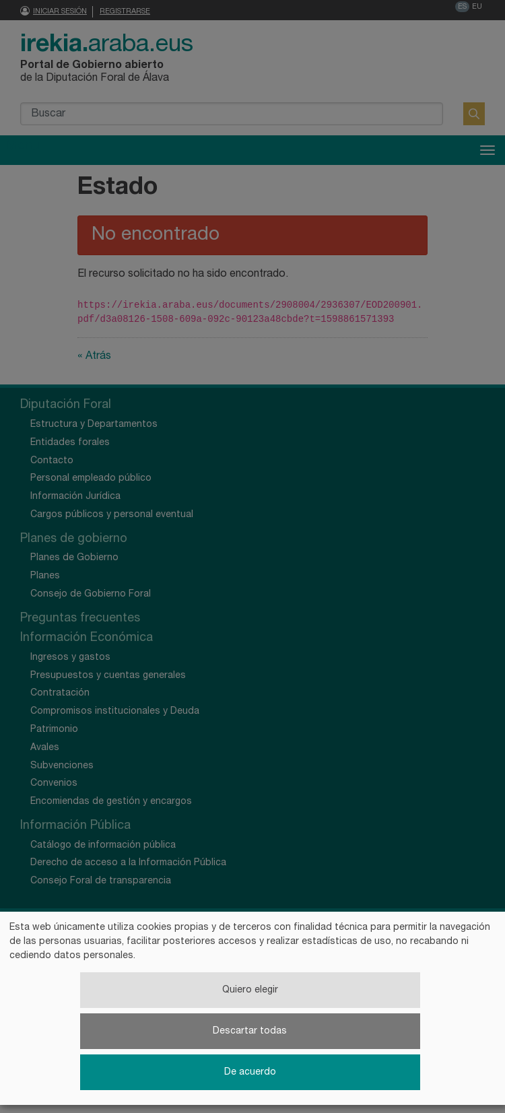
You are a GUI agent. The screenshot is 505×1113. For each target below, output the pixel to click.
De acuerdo (250, 1072)
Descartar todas (250, 1031)
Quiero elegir (250, 990)
